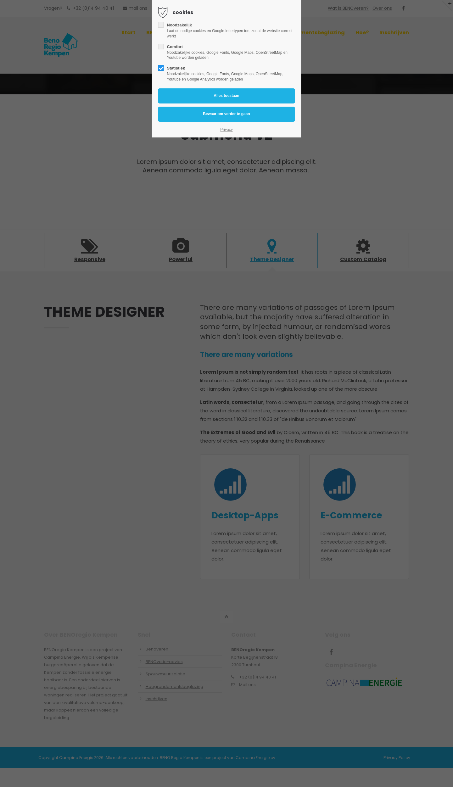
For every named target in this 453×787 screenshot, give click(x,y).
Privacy (226, 129)
